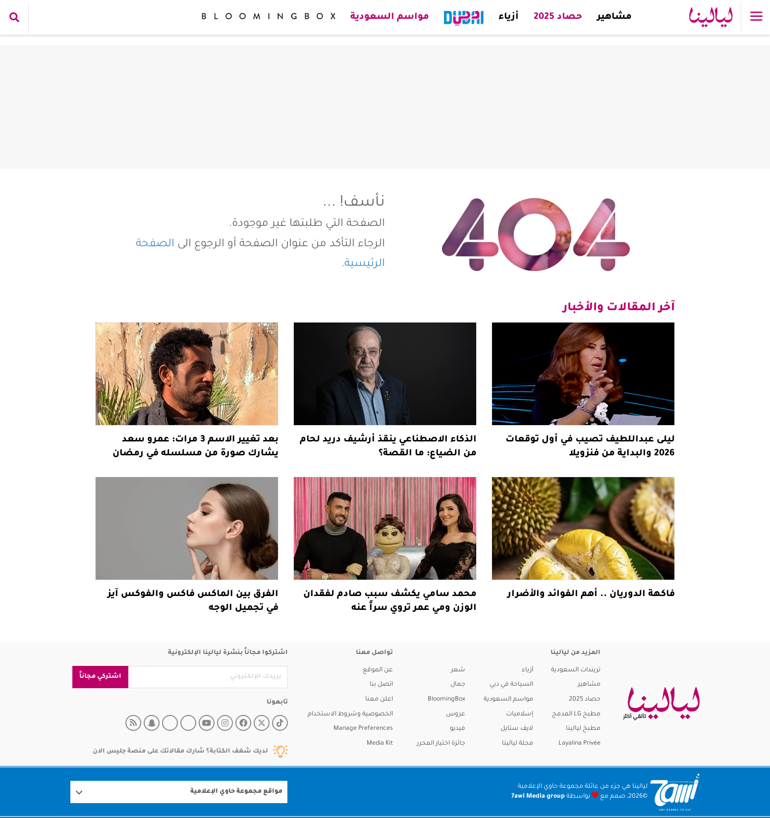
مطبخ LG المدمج (576, 714)
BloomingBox (446, 699)
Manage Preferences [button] (363, 728)
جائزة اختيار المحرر (441, 743)
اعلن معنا (379, 699)
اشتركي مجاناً (100, 676)
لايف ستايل (516, 728)
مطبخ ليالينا (583, 728)
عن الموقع (378, 670)
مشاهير (614, 17)
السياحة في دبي (511, 684)
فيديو (457, 728)
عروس (455, 714)
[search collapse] (14, 18)
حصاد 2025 (558, 17)
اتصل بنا (381, 684)
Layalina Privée (579, 743)
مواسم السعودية (389, 17)
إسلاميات (519, 714)
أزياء (508, 17)
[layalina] (661, 703)
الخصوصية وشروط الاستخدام (350, 714)
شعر (458, 670)
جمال (457, 684)
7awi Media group (538, 796)
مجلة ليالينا (517, 743)
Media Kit (380, 743)
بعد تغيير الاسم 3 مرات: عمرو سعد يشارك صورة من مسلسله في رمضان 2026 (195, 454)
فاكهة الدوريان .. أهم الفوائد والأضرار (591, 595)
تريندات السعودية (576, 670)
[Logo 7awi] (675, 792)
